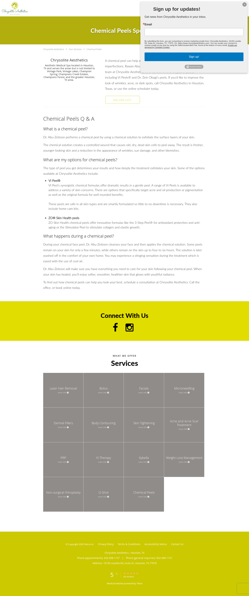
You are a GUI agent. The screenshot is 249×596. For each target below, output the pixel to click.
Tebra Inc (89, 544)
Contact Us (177, 544)
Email (157, 27)
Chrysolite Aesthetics (53, 49)
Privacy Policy (106, 544)
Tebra (139, 583)
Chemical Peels (94, 49)
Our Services (75, 49)
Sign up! (194, 53)
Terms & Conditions (129, 544)
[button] (122, 100)
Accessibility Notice (156, 544)
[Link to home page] (14, 8)
